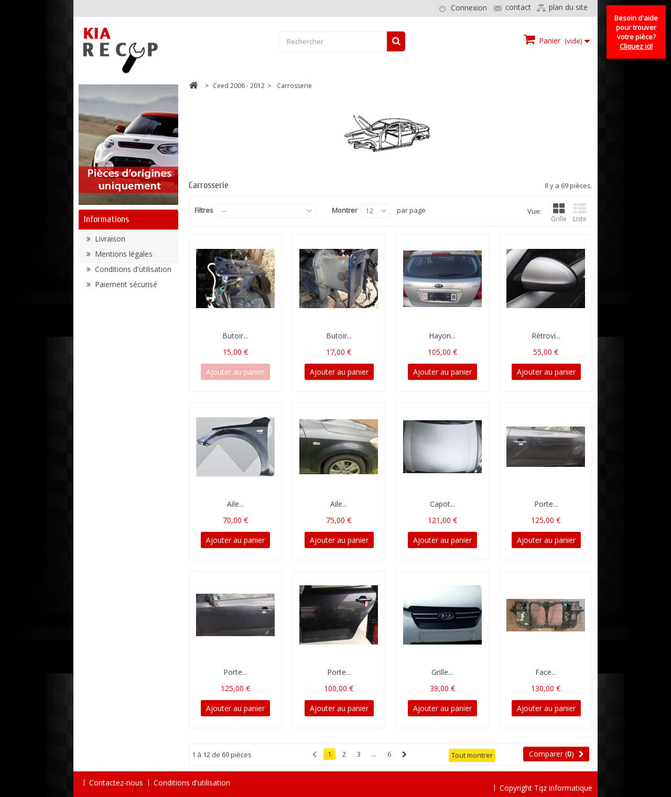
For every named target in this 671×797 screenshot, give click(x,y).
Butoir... (235, 336)
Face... (545, 672)
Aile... (235, 504)
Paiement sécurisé (125, 287)
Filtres (203, 210)
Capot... (442, 504)
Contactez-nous (116, 783)
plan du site (568, 7)
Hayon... (442, 336)
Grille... (442, 672)
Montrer (345, 210)
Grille (559, 213)
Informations (106, 219)
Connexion (469, 8)
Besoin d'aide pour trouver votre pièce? (636, 32)
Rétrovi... (546, 336)
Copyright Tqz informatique (546, 782)
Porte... (546, 504)
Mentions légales (123, 257)
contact (518, 7)
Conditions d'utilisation (132, 272)
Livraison (109, 242)
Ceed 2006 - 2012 (239, 85)
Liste (580, 213)
